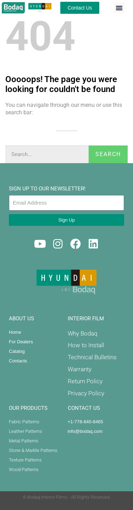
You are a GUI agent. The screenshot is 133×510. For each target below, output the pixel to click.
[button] (119, 7)
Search (108, 154)
